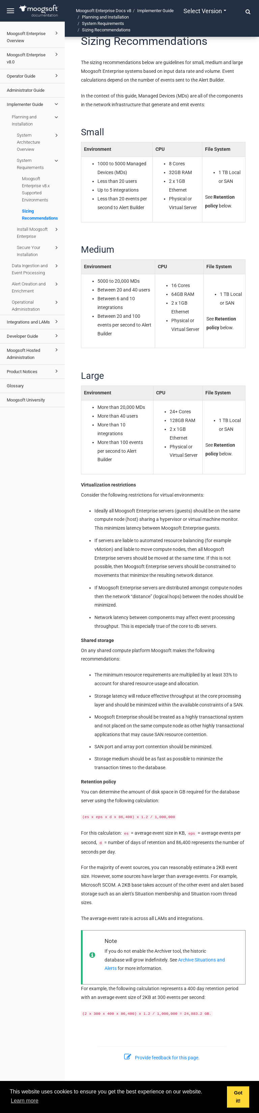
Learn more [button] (24, 1101)
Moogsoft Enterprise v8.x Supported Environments (36, 189)
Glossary (15, 385)
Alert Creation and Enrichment (36, 287)
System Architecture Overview (38, 142)
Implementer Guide (33, 104)
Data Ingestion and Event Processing (36, 268)
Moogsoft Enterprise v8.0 (33, 57)
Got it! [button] (238, 1097)
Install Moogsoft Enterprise (38, 232)
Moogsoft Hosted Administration (33, 353)
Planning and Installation (36, 120)
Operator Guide (33, 75)
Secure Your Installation (38, 250)
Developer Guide (33, 335)
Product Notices (33, 371)
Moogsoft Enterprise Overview (33, 36)
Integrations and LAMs (33, 321)
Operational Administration (36, 305)
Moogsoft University (26, 399)
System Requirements (38, 163)
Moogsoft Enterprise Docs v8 (103, 10)
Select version (204, 11)
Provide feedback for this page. (162, 1057)
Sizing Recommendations (40, 214)
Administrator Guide (26, 90)
